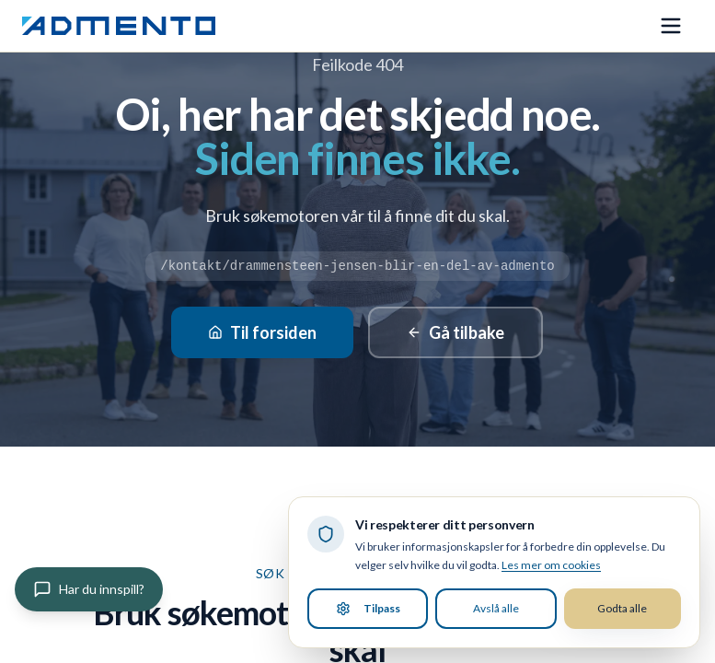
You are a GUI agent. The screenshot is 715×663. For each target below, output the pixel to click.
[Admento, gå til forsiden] (118, 26)
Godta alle (622, 608)
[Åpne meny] (671, 26)
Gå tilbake (455, 332)
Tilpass (368, 608)
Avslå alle (496, 608)
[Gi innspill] (89, 589)
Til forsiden (262, 332)
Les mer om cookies (551, 565)
